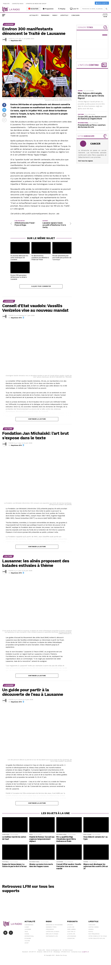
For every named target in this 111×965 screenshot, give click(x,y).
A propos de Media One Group (36, 3)
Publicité (6, 3)
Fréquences (50, 930)
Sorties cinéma (93, 927)
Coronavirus (29, 925)
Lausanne (28, 930)
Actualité (33, 15)
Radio (55, 15)
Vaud (26, 932)
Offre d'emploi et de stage (97, 936)
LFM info (70, 925)
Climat (27, 927)
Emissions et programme (54, 925)
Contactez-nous (17, 3)
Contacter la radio (52, 932)
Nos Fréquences (93, 934)
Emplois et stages (52, 934)
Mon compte (102, 3)
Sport (27, 943)
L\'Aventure (71, 939)
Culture (27, 941)
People (90, 932)
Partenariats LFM (52, 936)
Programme (48, 9)
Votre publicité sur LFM (96, 939)
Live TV (74, 9)
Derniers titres (51, 927)
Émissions (45, 15)
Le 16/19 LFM (71, 934)
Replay (61, 9)
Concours (75, 15)
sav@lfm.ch (85, 952)
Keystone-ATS (16, 40)
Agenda (91, 930)
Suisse (27, 934)
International (29, 936)
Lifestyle (64, 15)
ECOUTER (33, 8)
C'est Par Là (71, 932)
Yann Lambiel (71, 930)
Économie (28, 939)
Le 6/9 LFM (70, 927)
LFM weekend (71, 936)
